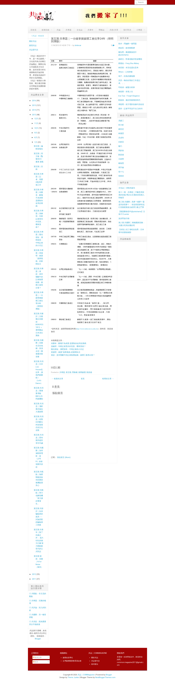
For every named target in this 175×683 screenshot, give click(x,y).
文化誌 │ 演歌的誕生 (126, 188)
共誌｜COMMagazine (86, 675)
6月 (36, 137)
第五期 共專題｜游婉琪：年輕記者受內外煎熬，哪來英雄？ (38, 219)
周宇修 (121, 167)
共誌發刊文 (33, 50)
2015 (34, 105)
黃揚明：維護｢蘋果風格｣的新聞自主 (65, 352)
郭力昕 (121, 125)
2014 (34, 110)
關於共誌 (32, 41)
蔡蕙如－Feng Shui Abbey (128, 63)
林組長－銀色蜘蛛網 (126, 48)
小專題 (139, 30)
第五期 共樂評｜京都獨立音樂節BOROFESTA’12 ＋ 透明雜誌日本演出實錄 (38, 324)
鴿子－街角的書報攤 (126, 76)
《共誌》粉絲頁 (37, 36)
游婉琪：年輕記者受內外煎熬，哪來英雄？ (68, 346)
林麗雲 (121, 133)
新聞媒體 (82, 372)
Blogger (38, 639)
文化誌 (80, 30)
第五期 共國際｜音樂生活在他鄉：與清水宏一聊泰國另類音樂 (38, 348)
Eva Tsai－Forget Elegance (129, 96)
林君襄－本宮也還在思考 (128, 68)
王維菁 (121, 159)
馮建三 (121, 121)
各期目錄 (45, 30)
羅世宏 (121, 129)
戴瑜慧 (121, 163)
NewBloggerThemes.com (105, 677)
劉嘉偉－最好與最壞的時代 (129, 100)
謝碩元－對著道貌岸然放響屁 (130, 59)
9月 (36, 133)
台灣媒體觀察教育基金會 (72, 661)
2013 (34, 115)
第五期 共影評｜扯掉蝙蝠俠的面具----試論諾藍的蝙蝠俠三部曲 (38, 516)
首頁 (82, 379)
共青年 (90, 30)
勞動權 (75, 372)
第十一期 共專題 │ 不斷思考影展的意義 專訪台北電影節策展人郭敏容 (131, 195)
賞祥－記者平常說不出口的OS (130, 109)
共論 (59, 30)
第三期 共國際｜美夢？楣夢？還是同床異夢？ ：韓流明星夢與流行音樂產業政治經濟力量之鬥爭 (131, 204)
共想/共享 (114, 30)
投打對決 (127, 30)
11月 (36, 123)
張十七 (121, 172)
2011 (34, 579)
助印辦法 (94, 664)
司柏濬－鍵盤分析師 (126, 87)
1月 (36, 142)
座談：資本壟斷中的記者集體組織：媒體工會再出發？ (73, 355)
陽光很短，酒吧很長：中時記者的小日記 (67, 349)
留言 (35, 662)
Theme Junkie (73, 677)
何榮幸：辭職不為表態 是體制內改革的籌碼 (68, 343)
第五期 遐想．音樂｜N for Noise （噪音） (38, 561)
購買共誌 (32, 45)
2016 (34, 101)
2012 (34, 574)
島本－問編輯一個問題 (127, 44)
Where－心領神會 (125, 72)
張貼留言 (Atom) (63, 457)
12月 (36, 119)
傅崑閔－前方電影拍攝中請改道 (131, 104)
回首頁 (33, 30)
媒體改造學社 (68, 658)
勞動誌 (102, 30)
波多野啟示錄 (123, 218)
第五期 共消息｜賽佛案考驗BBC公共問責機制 (38, 393)
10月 (36, 128)
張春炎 (121, 176)
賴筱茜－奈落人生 (125, 91)
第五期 (68, 372)
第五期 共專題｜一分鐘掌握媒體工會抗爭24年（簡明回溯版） (38, 300)
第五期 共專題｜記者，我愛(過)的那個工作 (38, 179)
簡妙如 (121, 150)
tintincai (78, 45)
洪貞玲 (121, 138)
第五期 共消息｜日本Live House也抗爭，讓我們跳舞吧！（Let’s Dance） (38, 372)
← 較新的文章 (57, 379)
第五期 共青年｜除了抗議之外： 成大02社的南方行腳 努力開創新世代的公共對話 (38, 541)
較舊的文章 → (108, 379)
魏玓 (120, 146)
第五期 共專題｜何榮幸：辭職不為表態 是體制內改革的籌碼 (38, 198)
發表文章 (37, 657)
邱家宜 (121, 142)
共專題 (68, 30)
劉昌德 (89, 372)
